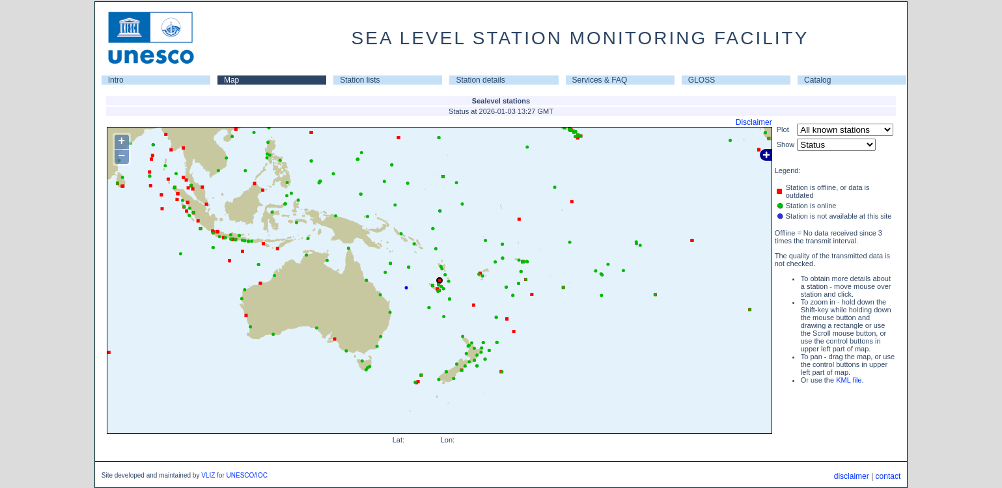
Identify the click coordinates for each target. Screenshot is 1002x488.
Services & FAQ (600, 80)
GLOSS (701, 80)
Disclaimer (754, 122)
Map (231, 80)
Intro (116, 80)
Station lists (360, 80)
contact (888, 476)
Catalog (817, 80)
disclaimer (851, 476)
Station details (480, 80)
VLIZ (208, 475)
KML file (848, 380)
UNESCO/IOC (247, 475)
